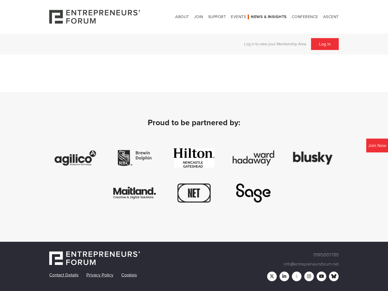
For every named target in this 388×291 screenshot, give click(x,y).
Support (217, 16)
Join (198, 16)
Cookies (129, 275)
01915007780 (326, 255)
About (182, 16)
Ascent (331, 16)
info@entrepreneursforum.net (311, 264)
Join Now (377, 145)
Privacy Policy (99, 275)
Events (238, 16)
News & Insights (269, 16)
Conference (305, 16)
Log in (325, 44)
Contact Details (63, 275)
